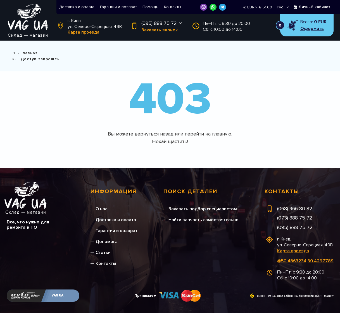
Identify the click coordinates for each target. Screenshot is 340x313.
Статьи (103, 252)
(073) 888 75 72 (294, 218)
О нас (101, 209)
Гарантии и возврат (118, 6)
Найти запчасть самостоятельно (203, 220)
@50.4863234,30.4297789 (305, 261)
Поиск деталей (190, 191)
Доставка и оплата (77, 6)
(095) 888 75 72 (159, 23)
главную (221, 134)
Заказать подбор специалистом (202, 209)
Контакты (172, 6)
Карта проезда (83, 32)
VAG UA (58, 295)
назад (166, 134)
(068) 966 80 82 (294, 208)
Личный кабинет (314, 6)
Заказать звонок (159, 30)
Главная (29, 53)
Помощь (150, 6)
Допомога (107, 241)
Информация (114, 191)
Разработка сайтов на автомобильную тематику (301, 296)
